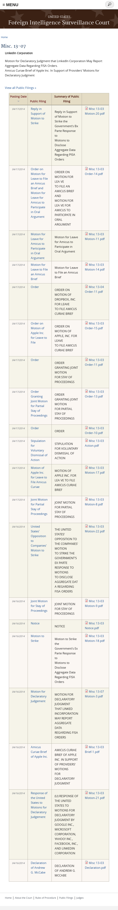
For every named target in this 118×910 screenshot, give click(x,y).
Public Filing (38, 101)
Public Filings (66, 897)
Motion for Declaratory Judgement (39, 696)
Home (4, 37)
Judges (80, 897)
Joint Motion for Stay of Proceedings (39, 605)
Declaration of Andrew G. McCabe (38, 867)
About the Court (23, 897)
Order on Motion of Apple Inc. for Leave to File (39, 332)
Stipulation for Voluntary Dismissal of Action (39, 450)
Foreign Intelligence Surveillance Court (59, 23)
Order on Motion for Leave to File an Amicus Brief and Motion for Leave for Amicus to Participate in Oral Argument (39, 193)
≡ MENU (10, 4)
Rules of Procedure (45, 897)
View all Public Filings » (20, 88)
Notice (35, 623)
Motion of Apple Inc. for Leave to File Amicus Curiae (39, 477)
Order (35, 287)
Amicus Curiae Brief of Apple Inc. (39, 751)
